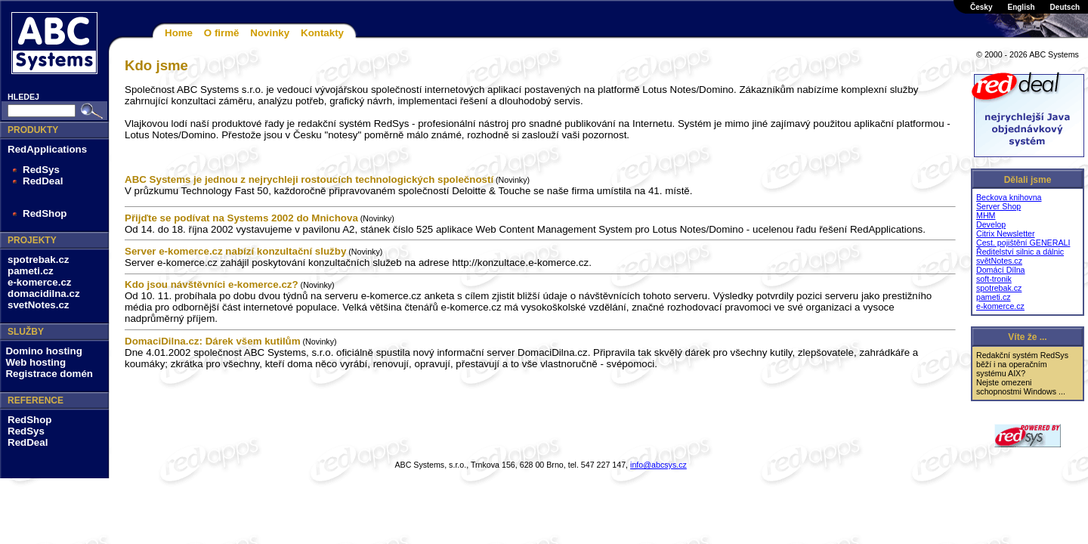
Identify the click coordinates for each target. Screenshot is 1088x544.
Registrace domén (49, 373)
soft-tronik (994, 278)
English (1020, 7)
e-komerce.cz (39, 282)
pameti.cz (31, 271)
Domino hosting (43, 351)
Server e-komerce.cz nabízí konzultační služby (235, 251)
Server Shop (998, 206)
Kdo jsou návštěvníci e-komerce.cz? (211, 284)
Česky (981, 7)
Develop (991, 224)
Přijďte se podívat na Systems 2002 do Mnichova (241, 218)
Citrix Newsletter (1005, 233)
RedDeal (43, 181)
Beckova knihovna (1009, 197)
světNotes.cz (999, 260)
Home (179, 33)
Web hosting (35, 362)
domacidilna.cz (44, 293)
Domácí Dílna (1000, 269)
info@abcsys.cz (658, 464)
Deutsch (1065, 7)
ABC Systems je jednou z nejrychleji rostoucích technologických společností (309, 179)
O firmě (222, 33)
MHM (985, 215)
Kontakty (322, 33)
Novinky (269, 33)
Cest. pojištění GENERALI (1023, 242)
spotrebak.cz (38, 259)
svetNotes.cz (39, 305)
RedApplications (47, 149)
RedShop (45, 213)
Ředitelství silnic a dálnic (1020, 251)
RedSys (41, 169)
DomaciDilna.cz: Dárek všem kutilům (213, 341)
